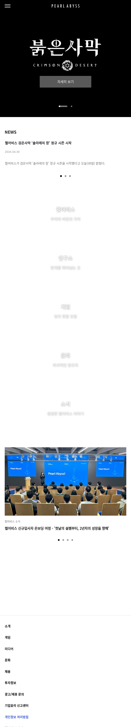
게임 (65, 637)
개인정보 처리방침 (16, 718)
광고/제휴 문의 (14, 695)
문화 (65, 660)
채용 (65, 672)
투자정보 (65, 683)
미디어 (65, 649)
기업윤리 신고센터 (16, 706)
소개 (65, 626)
